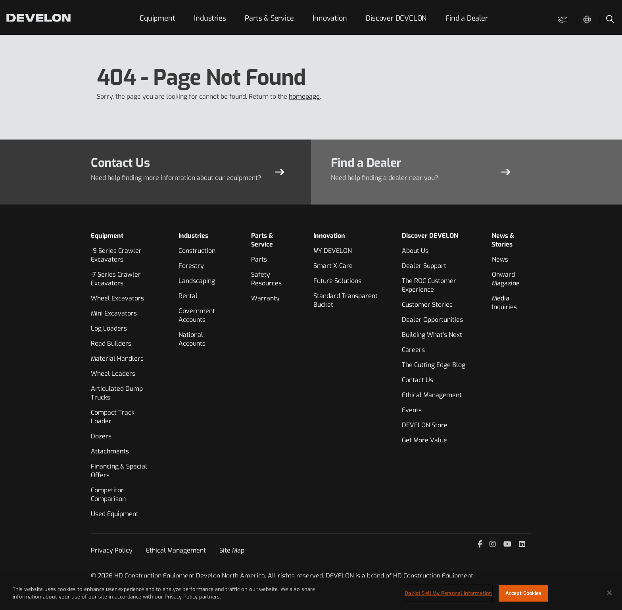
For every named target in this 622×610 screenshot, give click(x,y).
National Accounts (192, 339)
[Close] (609, 592)
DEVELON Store (424, 425)
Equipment (157, 18)
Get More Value (424, 440)
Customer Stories (427, 304)
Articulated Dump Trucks (117, 393)
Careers (413, 350)
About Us (415, 251)
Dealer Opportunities (432, 320)
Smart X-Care (333, 266)
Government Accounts (197, 315)
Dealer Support (424, 266)
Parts (259, 259)
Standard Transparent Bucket (345, 300)
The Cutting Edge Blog (433, 365)
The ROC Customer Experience (429, 285)
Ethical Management (432, 395)
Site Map (231, 550)
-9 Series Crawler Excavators (116, 255)
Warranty (265, 298)
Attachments (110, 451)
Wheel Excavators (117, 298)
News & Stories (503, 240)
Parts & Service (269, 18)
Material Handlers (117, 358)
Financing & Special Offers (119, 470)
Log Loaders (109, 328)
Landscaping (197, 281)
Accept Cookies (523, 593)
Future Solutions (337, 281)
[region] (311, 593)
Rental (188, 296)
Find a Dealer (466, 18)
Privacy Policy (111, 550)
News (500, 259)
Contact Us (417, 380)
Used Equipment (114, 514)
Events (412, 410)
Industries (210, 18)
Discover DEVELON (396, 18)
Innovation (330, 18)
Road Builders (111, 343)
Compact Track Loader (112, 416)
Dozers (101, 436)
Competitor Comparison (108, 494)
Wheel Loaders (113, 373)
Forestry (191, 266)
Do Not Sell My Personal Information (448, 593)
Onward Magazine (506, 278)
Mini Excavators (114, 313)
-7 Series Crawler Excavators (116, 278)
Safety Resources (266, 278)
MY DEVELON (332, 251)
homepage (304, 96)
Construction (197, 251)
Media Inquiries (504, 302)
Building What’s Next (432, 335)
